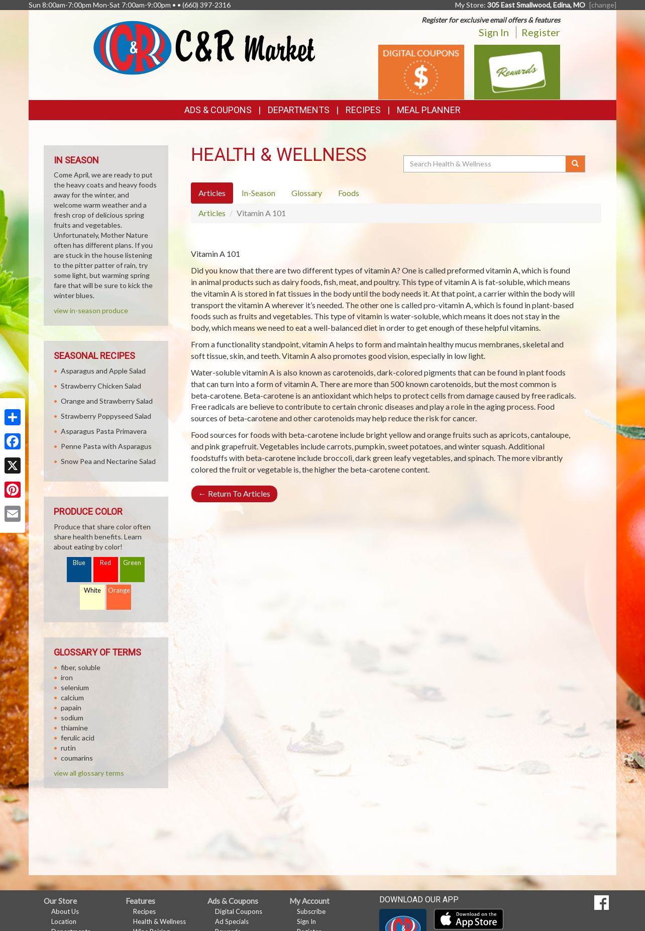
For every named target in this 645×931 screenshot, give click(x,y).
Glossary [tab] (306, 193)
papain (71, 707)
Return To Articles (234, 493)
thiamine (74, 727)
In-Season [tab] (258, 193)
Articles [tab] (212, 193)
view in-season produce (91, 310)
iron (67, 677)
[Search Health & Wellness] (485, 163)
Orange (119, 590)
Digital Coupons (238, 911)
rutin (68, 747)
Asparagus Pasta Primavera (104, 431)
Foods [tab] (348, 193)
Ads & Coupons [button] (218, 110)
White (92, 590)
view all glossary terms (89, 773)
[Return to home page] (204, 47)
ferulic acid (77, 737)
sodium (72, 717)
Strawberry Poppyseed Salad (106, 416)
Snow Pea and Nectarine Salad (108, 461)
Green (132, 563)
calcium (72, 697)
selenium (75, 687)
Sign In (494, 32)
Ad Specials (232, 921)
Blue (79, 563)
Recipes (363, 110)
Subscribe (311, 911)
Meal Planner (429, 110)
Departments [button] (299, 110)
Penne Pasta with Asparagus (106, 446)
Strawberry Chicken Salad (101, 386)
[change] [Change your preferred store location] (602, 5)
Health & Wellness (159, 921)
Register (540, 32)
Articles (212, 213)
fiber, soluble (80, 667)
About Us (65, 911)
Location (63, 921)
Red (105, 563)
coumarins (77, 758)
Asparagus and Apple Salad (103, 370)
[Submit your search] (575, 163)
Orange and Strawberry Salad (107, 401)
